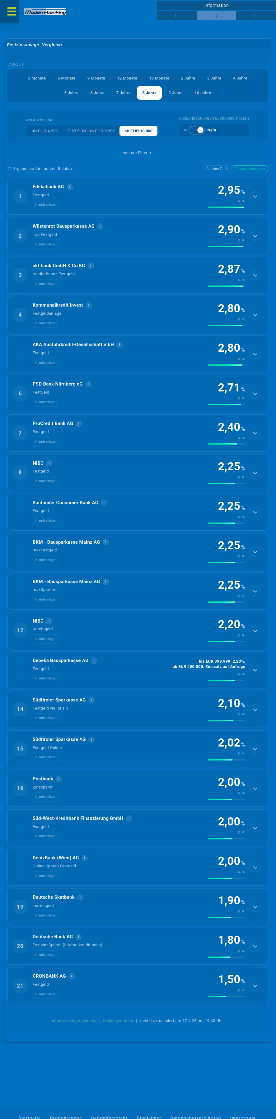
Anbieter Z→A (217, 169)
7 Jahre (123, 93)
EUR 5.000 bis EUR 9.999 (91, 131)
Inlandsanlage (45, 205)
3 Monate (37, 78)
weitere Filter (137, 153)
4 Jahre (240, 78)
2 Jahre (188, 78)
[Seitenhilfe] (256, 15)
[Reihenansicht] (177, 15)
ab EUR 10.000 (138, 131)
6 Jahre (97, 93)
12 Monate (127, 78)
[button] (138, 196)
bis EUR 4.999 (45, 131)
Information (216, 5)
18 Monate (159, 78)
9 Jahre (175, 93)
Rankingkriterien (118, 1029)
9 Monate (96, 78)
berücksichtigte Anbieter (74, 1029)
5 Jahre (71, 93)
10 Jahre (202, 93)
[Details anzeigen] (255, 197)
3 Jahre (214, 78)
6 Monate (66, 78)
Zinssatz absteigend (250, 169)
